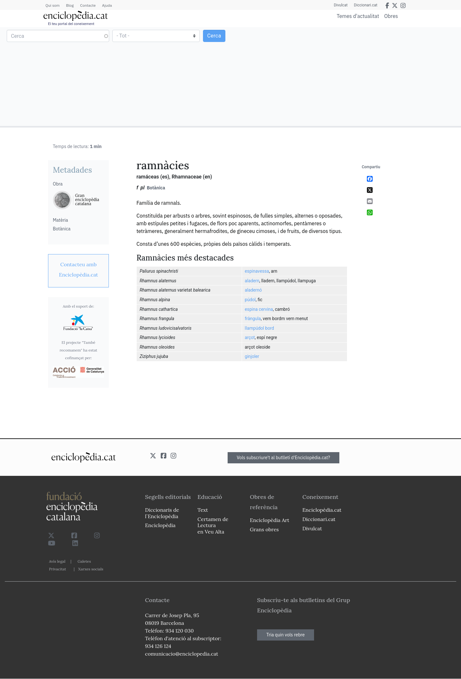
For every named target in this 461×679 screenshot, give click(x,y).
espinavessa (257, 271)
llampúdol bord (259, 328)
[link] (78, 269)
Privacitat (57, 569)
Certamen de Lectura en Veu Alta (213, 525)
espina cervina (259, 309)
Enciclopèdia (160, 525)
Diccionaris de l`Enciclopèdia (162, 513)
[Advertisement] (344, 76)
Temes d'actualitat (358, 16)
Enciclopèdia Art (269, 520)
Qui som (52, 5)
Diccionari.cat (365, 5)
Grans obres (264, 529)
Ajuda (107, 5)
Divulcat (341, 5)
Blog (70, 5)
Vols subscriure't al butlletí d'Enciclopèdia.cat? (283, 457)
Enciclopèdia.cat (321, 510)
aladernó (253, 290)
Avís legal (57, 561)
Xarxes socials (90, 569)
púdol (250, 299)
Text (203, 510)
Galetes (84, 561)
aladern (252, 280)
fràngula (253, 318)
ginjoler (252, 356)
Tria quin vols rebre (285, 635)
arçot (250, 337)
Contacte (87, 5)
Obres (391, 16)
